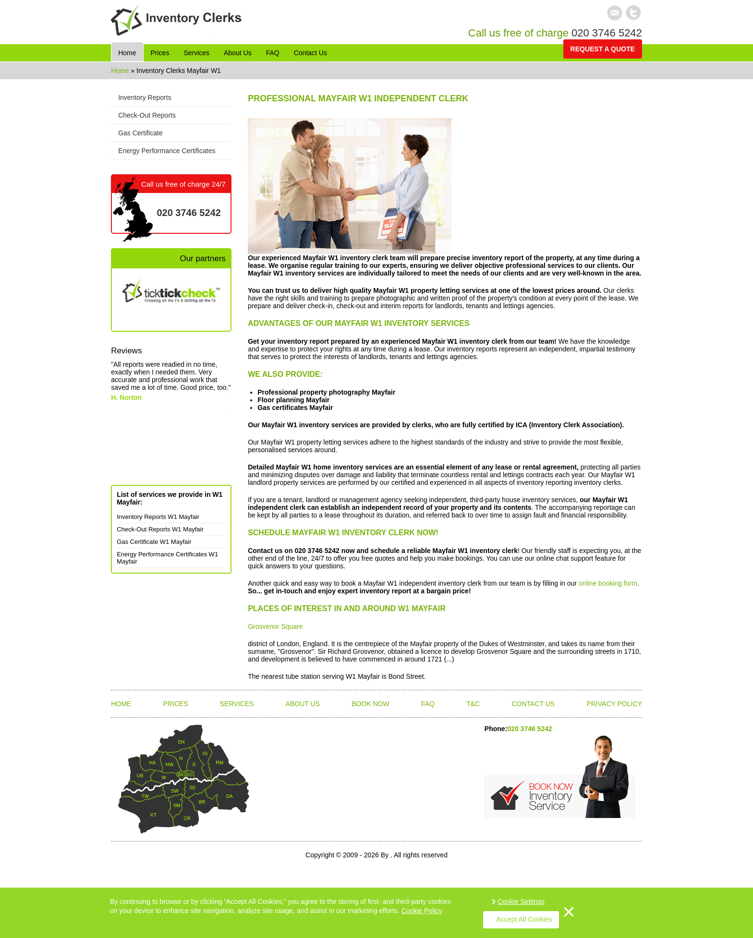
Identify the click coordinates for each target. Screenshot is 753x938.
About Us (303, 704)
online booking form (608, 583)
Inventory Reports (144, 97)
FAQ (428, 704)
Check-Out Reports (147, 115)
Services (237, 704)
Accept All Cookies (524, 919)
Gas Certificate (140, 133)
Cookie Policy (421, 910)
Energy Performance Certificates (166, 151)
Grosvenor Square (275, 626)
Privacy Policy (614, 704)
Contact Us (533, 704)
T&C (473, 704)
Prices (175, 704)
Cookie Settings (521, 901)
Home (121, 70)
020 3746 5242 (606, 33)
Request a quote (603, 49)
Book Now (370, 704)
